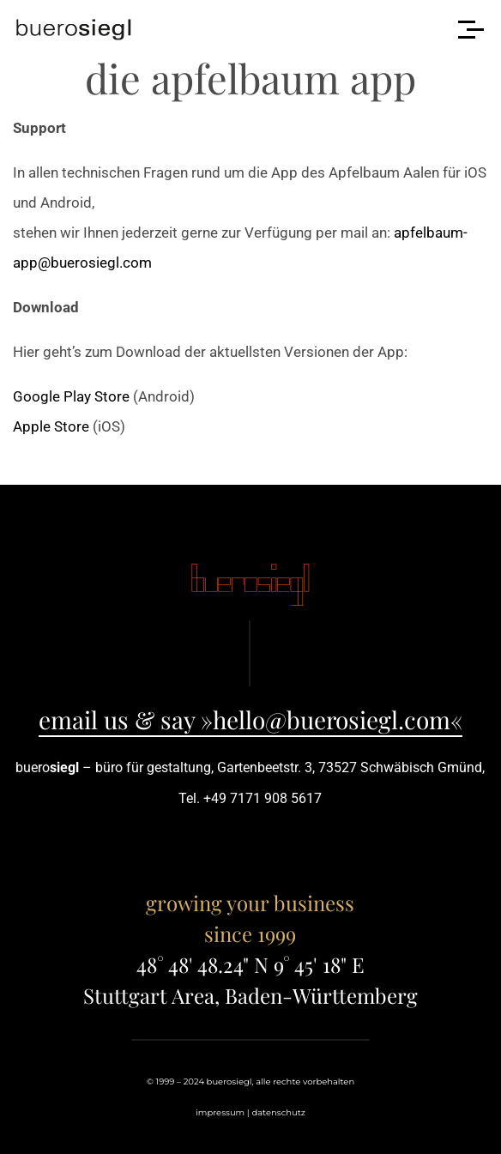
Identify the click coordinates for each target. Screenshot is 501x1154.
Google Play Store (71, 396)
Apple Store (51, 426)
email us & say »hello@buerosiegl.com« (250, 719)
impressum (220, 1112)
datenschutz (278, 1112)
